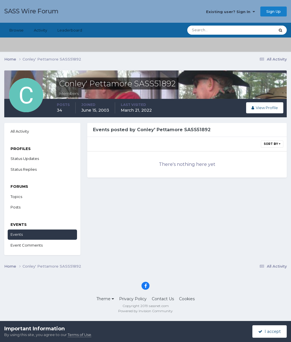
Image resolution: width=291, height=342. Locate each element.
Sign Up (273, 11)
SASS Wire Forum (31, 11)
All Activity (20, 131)
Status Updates (25, 158)
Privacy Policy (133, 298)
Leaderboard (69, 30)
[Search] (212, 30)
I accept (269, 331)
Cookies (187, 298)
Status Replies (24, 169)
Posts (15, 207)
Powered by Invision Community (145, 311)
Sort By (272, 144)
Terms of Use (79, 334)
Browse (16, 30)
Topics (16, 196)
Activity (40, 30)
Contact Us (163, 298)
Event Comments (27, 245)
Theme (105, 298)
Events (17, 234)
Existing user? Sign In (230, 11)
